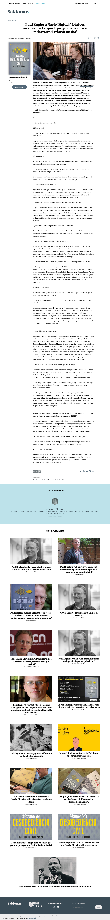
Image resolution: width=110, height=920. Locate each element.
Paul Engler (54, 479)
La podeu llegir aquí (74, 106)
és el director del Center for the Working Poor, (71, 90)
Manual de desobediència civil (39, 479)
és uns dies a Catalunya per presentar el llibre (52, 88)
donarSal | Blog (40, 3)
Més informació (31, 918)
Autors (24, 3)
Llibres (17, 3)
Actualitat (31, 3)
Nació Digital (48, 479)
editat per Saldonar (86, 85)
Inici (9, 20)
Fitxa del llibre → (19, 87)
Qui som (11, 3)
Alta (98, 907)
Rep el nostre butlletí (81, 3)
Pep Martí (59, 479)
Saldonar (64, 479)
